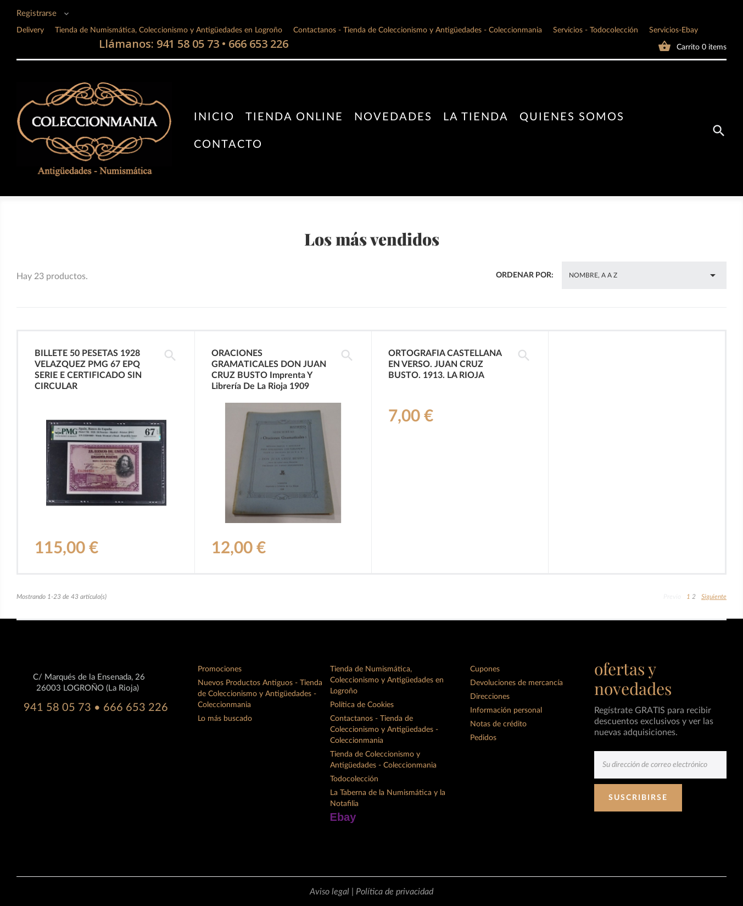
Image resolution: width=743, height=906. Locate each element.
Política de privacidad (394, 891)
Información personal (506, 710)
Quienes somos (571, 117)
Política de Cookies (362, 705)
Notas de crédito (498, 724)
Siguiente (714, 596)
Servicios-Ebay (673, 30)
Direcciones (490, 697)
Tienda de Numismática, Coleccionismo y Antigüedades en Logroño (168, 30)
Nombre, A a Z (644, 275)
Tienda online (294, 117)
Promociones (220, 669)
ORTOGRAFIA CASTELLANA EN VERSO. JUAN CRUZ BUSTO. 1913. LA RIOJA (444, 364)
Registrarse (37, 13)
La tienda (476, 117)
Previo (672, 596)
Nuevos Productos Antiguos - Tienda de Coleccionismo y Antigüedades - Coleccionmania (260, 694)
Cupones (485, 669)
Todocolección (354, 779)
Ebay (343, 817)
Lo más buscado (225, 718)
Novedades (393, 117)
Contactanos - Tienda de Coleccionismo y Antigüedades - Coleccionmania (417, 30)
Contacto (228, 144)
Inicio (214, 117)
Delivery (30, 30)
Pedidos (483, 738)
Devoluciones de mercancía (516, 683)
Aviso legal (330, 891)
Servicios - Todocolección (595, 30)
